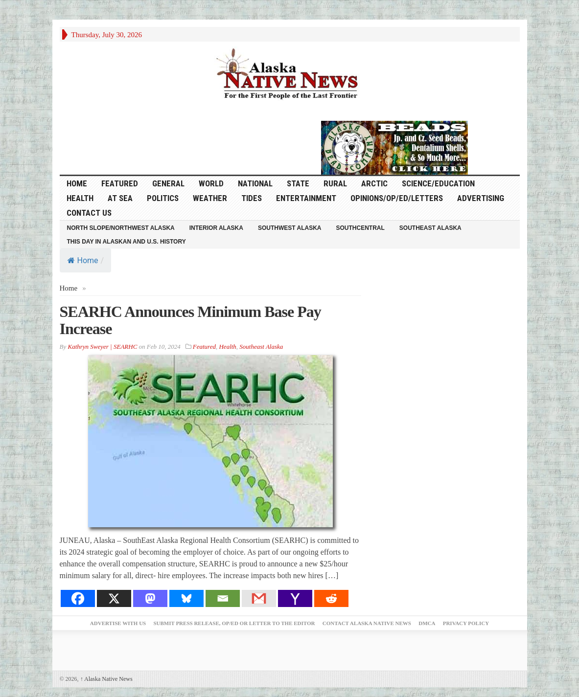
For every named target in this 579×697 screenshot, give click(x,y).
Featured (119, 183)
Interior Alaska (216, 228)
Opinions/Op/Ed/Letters (396, 198)
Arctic (374, 183)
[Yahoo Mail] (295, 598)
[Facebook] (78, 598)
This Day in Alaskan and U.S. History (126, 241)
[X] (114, 598)
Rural (335, 183)
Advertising (480, 198)
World (211, 183)
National (255, 183)
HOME (77, 183)
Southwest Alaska (290, 228)
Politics (163, 198)
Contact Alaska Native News (367, 623)
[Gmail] (259, 598)
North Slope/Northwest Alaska (121, 228)
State (298, 183)
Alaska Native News (106, 678)
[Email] (223, 598)
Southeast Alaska (430, 228)
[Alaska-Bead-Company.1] (394, 147)
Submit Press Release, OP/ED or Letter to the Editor (234, 623)
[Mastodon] (150, 598)
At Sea (120, 198)
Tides (251, 198)
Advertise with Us (118, 623)
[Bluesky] (186, 598)
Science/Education (438, 183)
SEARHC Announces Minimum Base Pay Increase (190, 320)
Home (83, 260)
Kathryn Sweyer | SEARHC (102, 346)
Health (80, 198)
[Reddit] (331, 598)
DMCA (426, 623)
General (168, 183)
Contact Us (89, 213)
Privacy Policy (466, 623)
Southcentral (360, 228)
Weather (210, 198)
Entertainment (306, 198)
